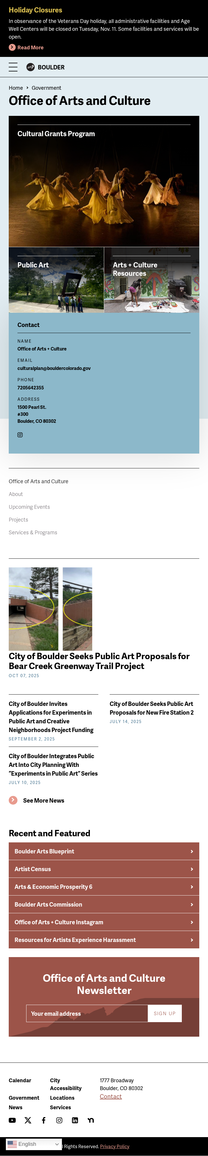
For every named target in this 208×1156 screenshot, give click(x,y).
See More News (43, 800)
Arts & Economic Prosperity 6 (54, 886)
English (22, 1144)
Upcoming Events (29, 506)
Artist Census (33, 869)
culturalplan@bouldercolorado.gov (54, 368)
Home (16, 87)
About (16, 493)
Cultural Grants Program (56, 133)
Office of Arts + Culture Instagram (59, 922)
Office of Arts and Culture (38, 481)
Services (60, 1107)
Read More (30, 47)
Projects (18, 519)
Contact (111, 1096)
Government (46, 87)
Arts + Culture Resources (135, 269)
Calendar (20, 1080)
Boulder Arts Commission (48, 904)
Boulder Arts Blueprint (44, 851)
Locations (62, 1097)
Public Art (33, 264)
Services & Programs (33, 532)
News (15, 1107)
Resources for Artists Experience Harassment (75, 940)
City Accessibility (65, 1084)
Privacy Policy (114, 1146)
